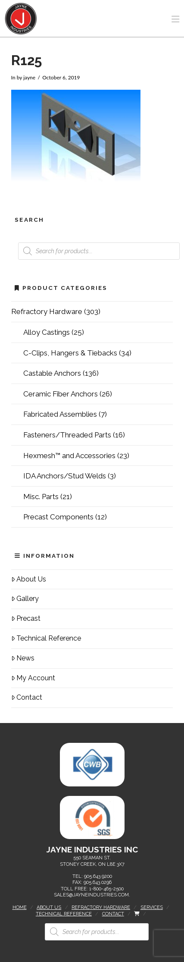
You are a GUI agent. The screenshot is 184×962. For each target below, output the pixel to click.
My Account (33, 678)
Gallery (25, 598)
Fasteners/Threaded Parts (67, 435)
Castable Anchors (52, 373)
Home (19, 907)
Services (151, 907)
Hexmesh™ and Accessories (69, 455)
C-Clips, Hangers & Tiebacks (70, 353)
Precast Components (58, 516)
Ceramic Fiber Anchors (60, 394)
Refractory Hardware (46, 311)
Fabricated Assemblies (60, 414)
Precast (26, 618)
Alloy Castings (46, 332)
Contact (27, 697)
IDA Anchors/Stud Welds (64, 476)
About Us (29, 579)
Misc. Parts (41, 496)
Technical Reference (46, 638)
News (23, 658)
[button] (175, 19)
